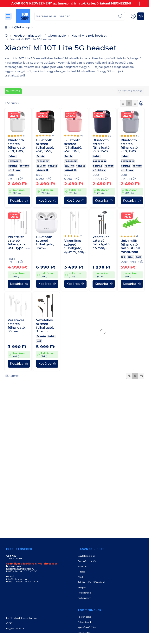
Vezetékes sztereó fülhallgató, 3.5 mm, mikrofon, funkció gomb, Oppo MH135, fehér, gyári (18, 325)
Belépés (82, 587)
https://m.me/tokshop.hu (20, 568)
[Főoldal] (6, 36)
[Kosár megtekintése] (140, 16)
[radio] (123, 103)
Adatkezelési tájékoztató (91, 582)
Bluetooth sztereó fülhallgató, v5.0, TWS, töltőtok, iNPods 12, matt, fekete (46, 145)
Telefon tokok (85, 616)
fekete (24, 165)
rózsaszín (14, 161)
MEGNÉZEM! (121, 3)
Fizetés (81, 571)
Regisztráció (84, 592)
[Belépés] (133, 16)
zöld (138, 256)
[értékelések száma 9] (17, 135)
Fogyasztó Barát (15, 628)
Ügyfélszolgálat (86, 556)
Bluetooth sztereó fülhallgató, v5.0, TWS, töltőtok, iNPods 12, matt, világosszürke (131, 145)
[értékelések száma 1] (73, 236)
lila (123, 256)
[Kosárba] (19, 200)
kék (39, 341)
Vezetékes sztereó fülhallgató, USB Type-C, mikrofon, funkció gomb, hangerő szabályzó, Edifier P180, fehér (17, 242)
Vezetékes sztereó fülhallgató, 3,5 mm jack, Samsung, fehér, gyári (74, 246)
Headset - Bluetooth (28, 35)
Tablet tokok (85, 622)
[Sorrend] (141, 103)
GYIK (9, 623)
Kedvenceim (84, 598)
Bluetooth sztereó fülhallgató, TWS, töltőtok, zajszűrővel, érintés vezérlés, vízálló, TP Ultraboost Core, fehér (45, 242)
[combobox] (80, 16)
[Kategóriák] (8, 16)
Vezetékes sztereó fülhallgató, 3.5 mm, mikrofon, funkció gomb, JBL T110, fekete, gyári (45, 325)
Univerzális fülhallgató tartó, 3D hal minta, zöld (130, 246)
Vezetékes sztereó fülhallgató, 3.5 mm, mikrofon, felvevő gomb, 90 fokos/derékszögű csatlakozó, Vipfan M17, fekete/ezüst (103, 242)
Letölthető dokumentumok (21, 618)
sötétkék (14, 170)
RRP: (15, 177)
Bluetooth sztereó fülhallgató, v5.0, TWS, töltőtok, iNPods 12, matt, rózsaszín (73, 145)
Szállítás (82, 566)
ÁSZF (81, 577)
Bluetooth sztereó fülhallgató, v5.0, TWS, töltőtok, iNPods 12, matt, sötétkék (101, 145)
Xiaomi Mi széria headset (89, 35)
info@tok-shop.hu (21, 27)
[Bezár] (141, 3)
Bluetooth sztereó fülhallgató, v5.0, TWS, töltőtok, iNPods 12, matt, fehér (16, 145)
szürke (12, 165)
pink (130, 256)
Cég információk (87, 561)
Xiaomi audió (57, 35)
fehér (12, 156)
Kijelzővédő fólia (87, 627)
